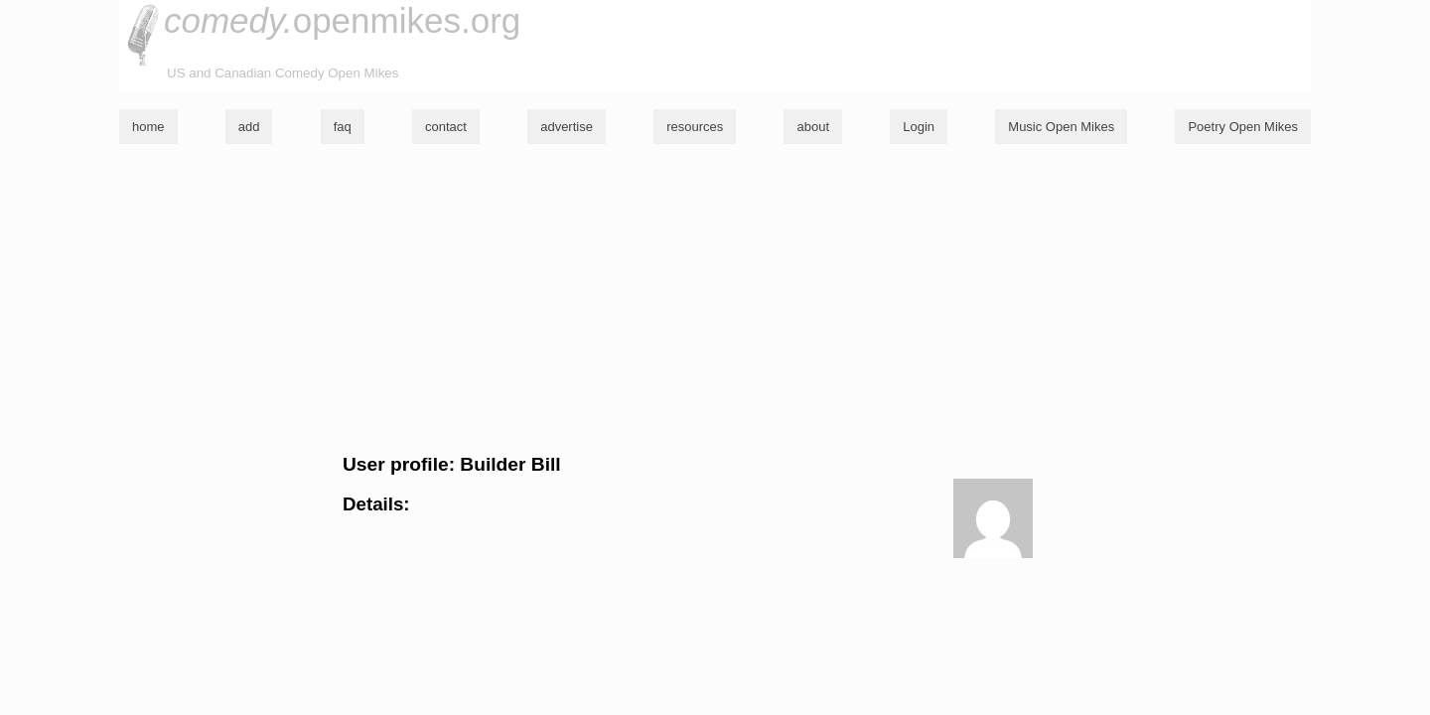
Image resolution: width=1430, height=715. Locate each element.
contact (446, 126)
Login (918, 126)
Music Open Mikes (1061, 126)
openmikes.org (342, 20)
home (148, 126)
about (812, 126)
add (249, 126)
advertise (566, 126)
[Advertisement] (715, 299)
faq (343, 126)
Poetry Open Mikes (1243, 126)
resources (694, 126)
